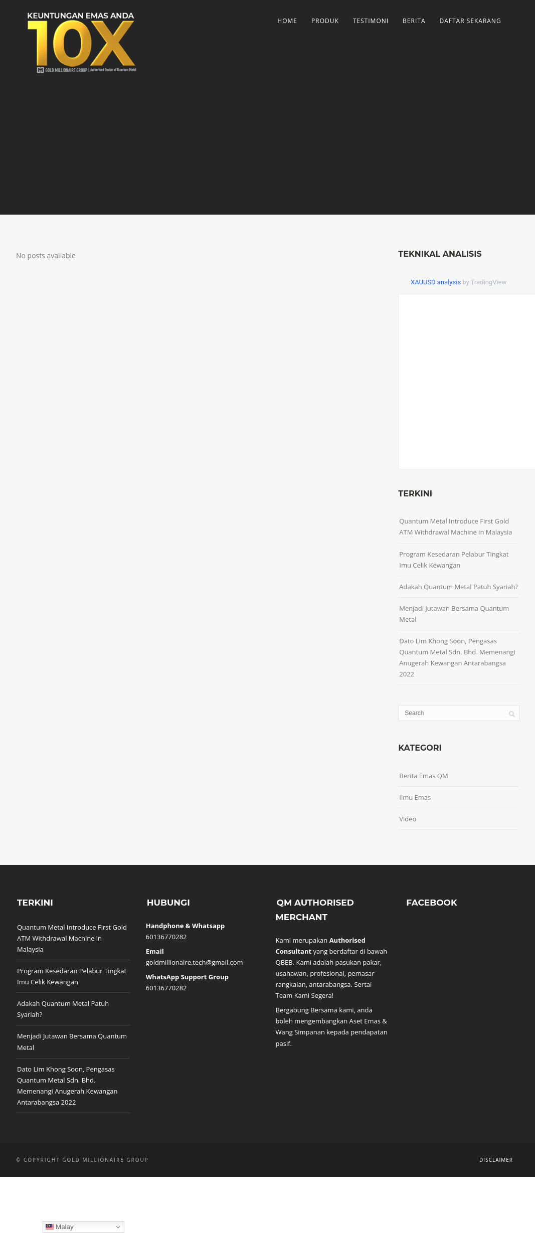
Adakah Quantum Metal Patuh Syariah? (458, 586)
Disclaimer (496, 1159)
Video (407, 818)
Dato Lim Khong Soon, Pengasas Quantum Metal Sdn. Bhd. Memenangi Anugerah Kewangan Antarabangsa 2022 (457, 657)
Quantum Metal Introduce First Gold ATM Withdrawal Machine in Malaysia (455, 526)
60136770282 (166, 936)
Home (287, 21)
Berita (414, 21)
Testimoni (371, 21)
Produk (325, 21)
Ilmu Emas (415, 797)
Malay (59, 1227)
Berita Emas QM (423, 775)
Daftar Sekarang (470, 21)
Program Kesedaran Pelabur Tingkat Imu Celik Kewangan (453, 560)
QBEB (284, 962)
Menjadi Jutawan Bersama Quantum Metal (454, 614)
